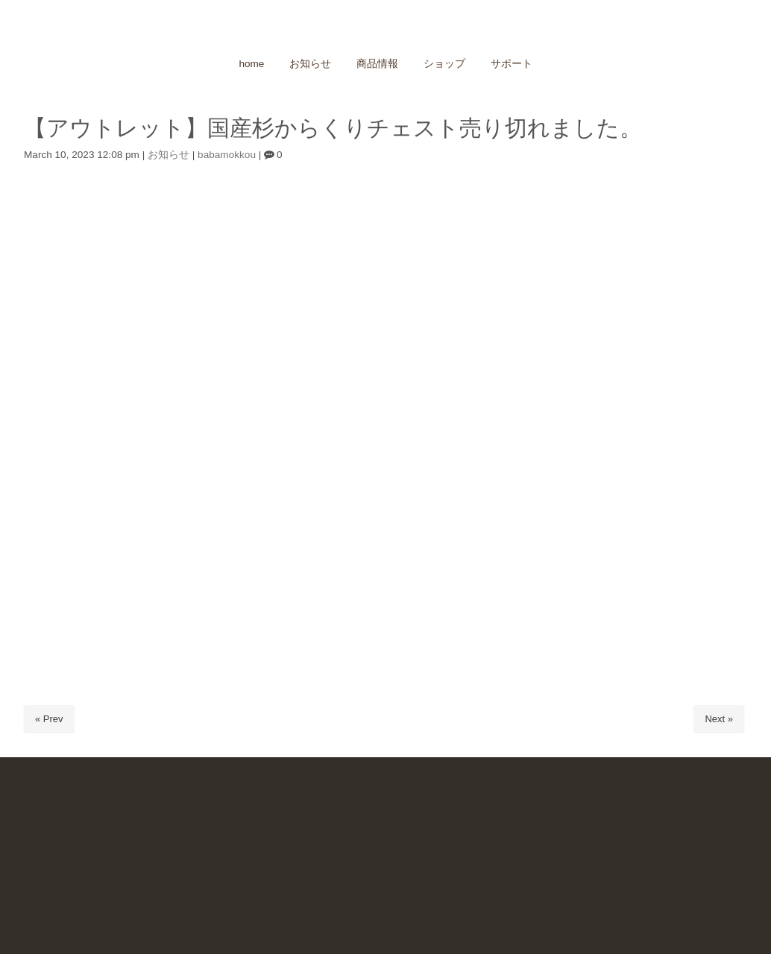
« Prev (49, 718)
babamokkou (227, 154)
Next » (719, 718)
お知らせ (168, 154)
